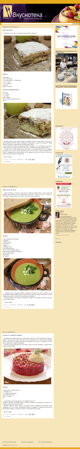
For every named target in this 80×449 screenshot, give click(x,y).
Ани (63, 212)
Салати (8, 416)
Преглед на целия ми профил (62, 235)
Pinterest (57, 238)
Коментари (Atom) (14, 445)
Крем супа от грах (9, 190)
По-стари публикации (45, 442)
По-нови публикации (9, 442)
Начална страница (27, 442)
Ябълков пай (7, 30)
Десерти (9, 161)
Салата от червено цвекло (12, 335)
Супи (8, 306)
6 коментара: (20, 304)
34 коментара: (20, 414)
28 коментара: (20, 159)
